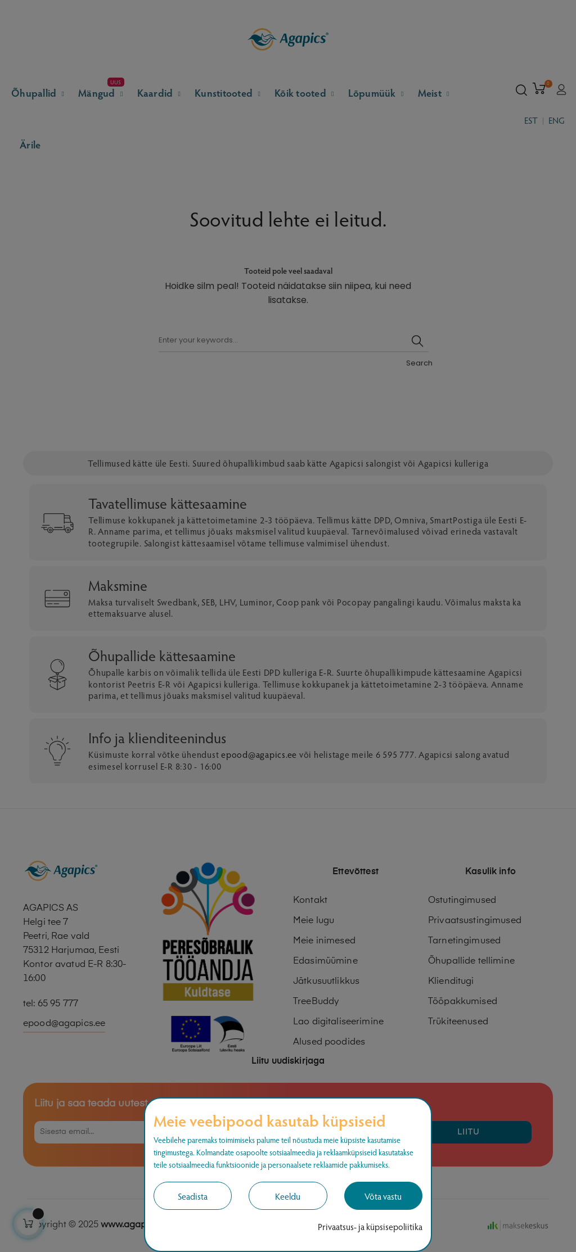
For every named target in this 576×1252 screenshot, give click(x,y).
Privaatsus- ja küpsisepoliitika (370, 1226)
